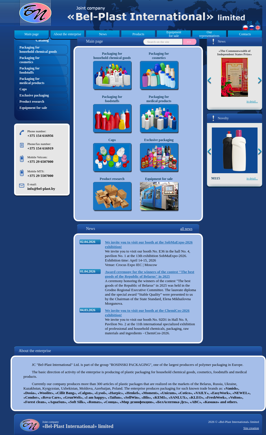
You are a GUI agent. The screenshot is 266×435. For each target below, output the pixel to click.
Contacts (245, 34)
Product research (31, 102)
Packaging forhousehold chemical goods (38, 49)
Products (138, 34)
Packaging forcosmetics (29, 60)
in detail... (252, 101)
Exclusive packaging (34, 95)
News (103, 34)
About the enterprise (67, 34)
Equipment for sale (173, 34)
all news (186, 229)
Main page (31, 34)
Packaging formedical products (31, 81)
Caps (23, 89)
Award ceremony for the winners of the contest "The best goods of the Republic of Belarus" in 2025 (149, 274)
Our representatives (209, 34)
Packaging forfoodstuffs (29, 70)
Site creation (251, 428)
